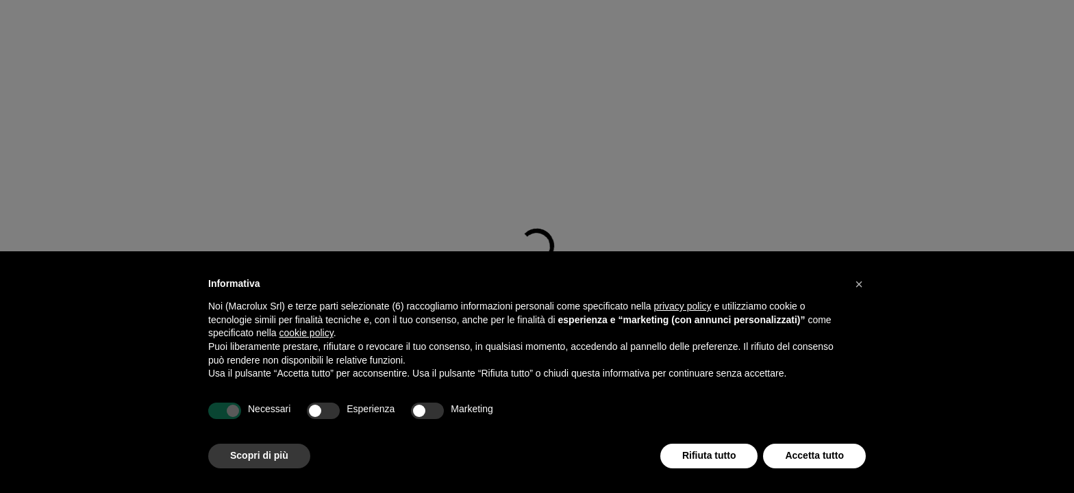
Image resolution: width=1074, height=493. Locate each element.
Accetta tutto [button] (814, 455)
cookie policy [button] (306, 332)
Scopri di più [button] (259, 455)
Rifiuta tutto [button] (709, 455)
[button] (859, 284)
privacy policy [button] (683, 306)
